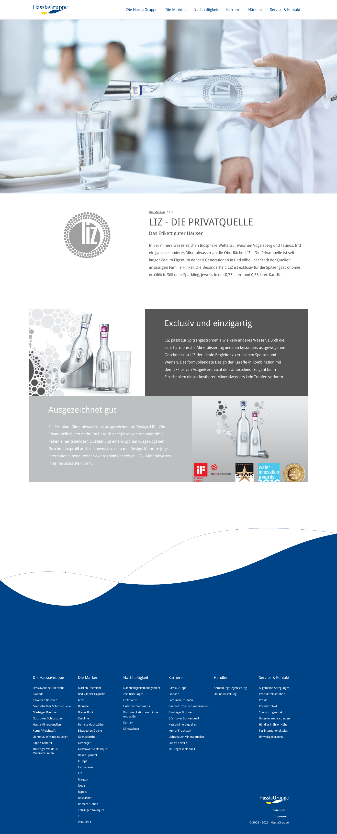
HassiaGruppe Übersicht (48, 688)
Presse (263, 700)
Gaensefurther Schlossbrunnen (188, 706)
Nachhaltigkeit (205, 9)
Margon (83, 779)
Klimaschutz (131, 728)
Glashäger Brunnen (45, 712)
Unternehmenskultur (136, 706)
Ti (79, 816)
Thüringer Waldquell (91, 810)
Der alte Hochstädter (91, 724)
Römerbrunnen (88, 804)
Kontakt (128, 722)
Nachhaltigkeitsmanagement (141, 688)
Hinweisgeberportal (271, 736)
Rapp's (82, 791)
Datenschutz (281, 810)
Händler (255, 9)
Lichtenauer (85, 767)
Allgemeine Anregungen (274, 688)
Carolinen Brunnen (45, 700)
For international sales (273, 730)
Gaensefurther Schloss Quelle (52, 706)
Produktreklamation (272, 694)
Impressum (281, 816)
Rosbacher (85, 798)
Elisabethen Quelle (90, 730)
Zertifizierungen (133, 694)
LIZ (80, 773)
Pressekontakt (268, 706)
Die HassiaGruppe (141, 9)
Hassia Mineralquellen (47, 724)
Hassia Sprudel (87, 755)
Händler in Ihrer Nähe (273, 724)
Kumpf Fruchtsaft (44, 730)
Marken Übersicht (89, 688)
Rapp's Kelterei (42, 743)
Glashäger (84, 743)
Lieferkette (130, 700)
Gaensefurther (87, 736)
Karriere (233, 9)
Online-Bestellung (225, 694)
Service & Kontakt (285, 9)
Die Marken (175, 9)
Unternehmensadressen (274, 718)
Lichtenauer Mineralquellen (50, 736)
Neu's (81, 785)
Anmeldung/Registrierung (230, 688)
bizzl (81, 700)
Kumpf (82, 761)
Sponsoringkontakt (271, 712)
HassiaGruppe (177, 688)
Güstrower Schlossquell (48, 718)
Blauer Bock (85, 712)
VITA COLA (84, 822)
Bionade (38, 694)
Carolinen (84, 718)
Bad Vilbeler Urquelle (91, 694)
